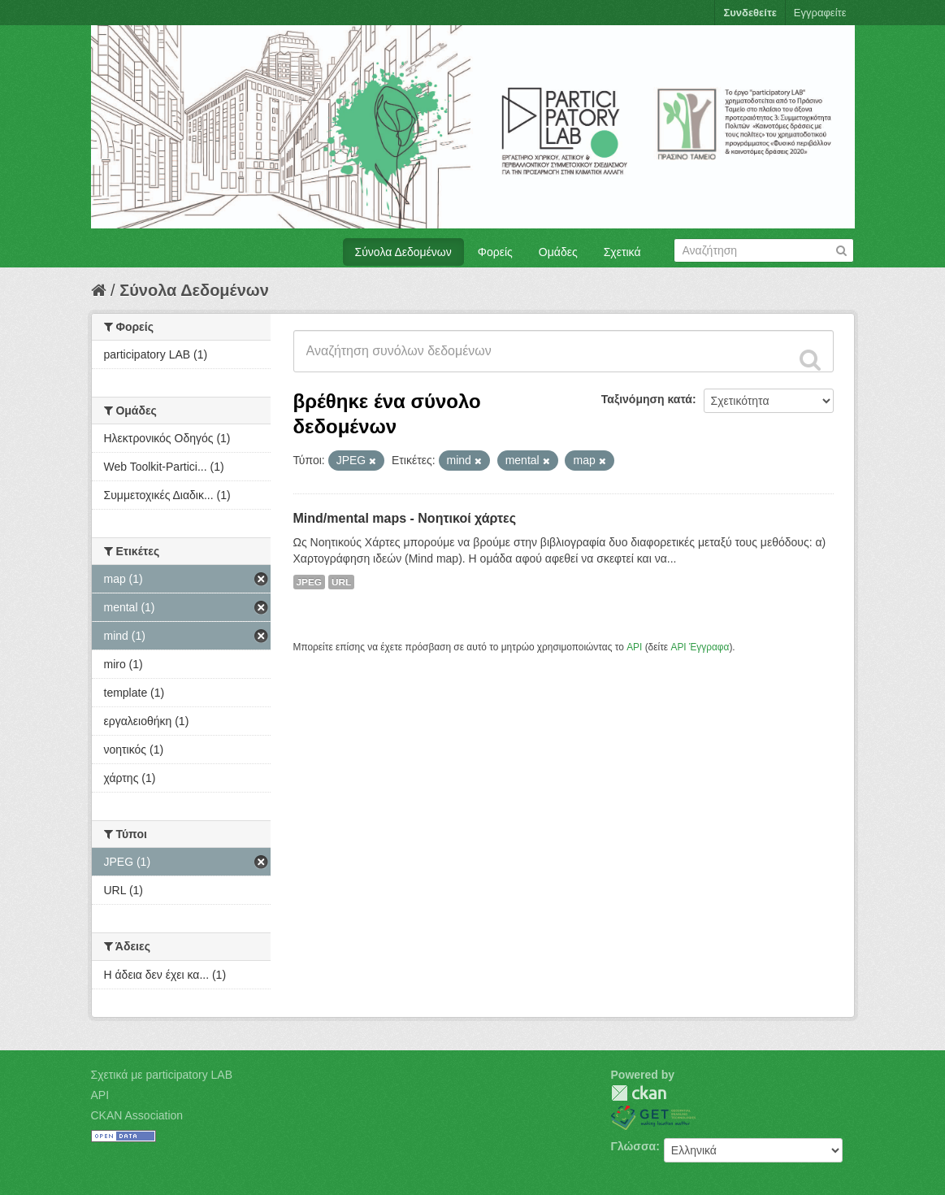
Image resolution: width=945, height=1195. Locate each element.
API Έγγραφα (699, 647)
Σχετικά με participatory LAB (162, 1074)
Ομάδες (558, 252)
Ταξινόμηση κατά (646, 399)
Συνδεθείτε (749, 13)
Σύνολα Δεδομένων (403, 252)
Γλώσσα (634, 1146)
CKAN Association (137, 1115)
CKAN (638, 1093)
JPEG (310, 582)
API (634, 647)
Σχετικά (622, 252)
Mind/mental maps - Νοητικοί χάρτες (405, 518)
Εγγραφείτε (820, 13)
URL (341, 582)
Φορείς (495, 252)
